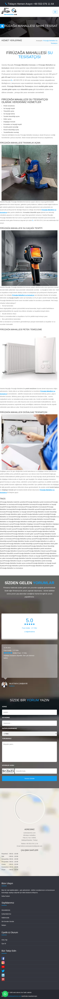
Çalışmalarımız (6, 914)
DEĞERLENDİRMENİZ (9, 728)
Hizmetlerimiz (6, 910)
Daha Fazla (6, 896)
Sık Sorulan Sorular (8, 921)
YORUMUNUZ (6, 738)
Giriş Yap (4, 940)
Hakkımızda (5, 917)
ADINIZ (4, 706)
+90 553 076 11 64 (19, 80)
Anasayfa (39, 40)
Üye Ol (4, 943)
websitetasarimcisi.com (13, 996)
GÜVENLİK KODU (8, 765)
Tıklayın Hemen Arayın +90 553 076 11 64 (29, 3)
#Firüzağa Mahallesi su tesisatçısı (11, 568)
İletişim (4, 925)
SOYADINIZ (6, 717)
